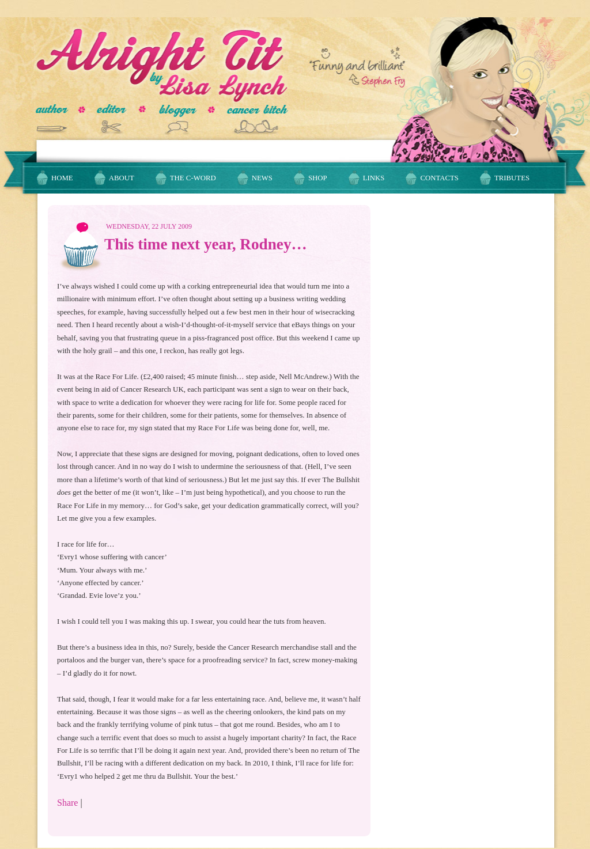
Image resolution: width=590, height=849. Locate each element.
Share (67, 803)
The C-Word (193, 178)
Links (374, 178)
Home (62, 178)
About (121, 178)
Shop (317, 178)
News (262, 178)
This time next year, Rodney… (205, 244)
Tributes (512, 178)
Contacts (439, 178)
